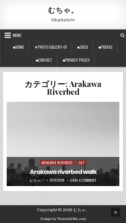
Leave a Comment (83, 180)
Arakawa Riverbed (57, 162)
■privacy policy (76, 60)
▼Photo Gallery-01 (50, 47)
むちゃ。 (63, 10)
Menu (17, 35)
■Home (18, 47)
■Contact (44, 60)
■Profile (105, 47)
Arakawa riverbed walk (63, 172)
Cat (81, 162)
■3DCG (82, 47)
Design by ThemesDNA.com (63, 219)
